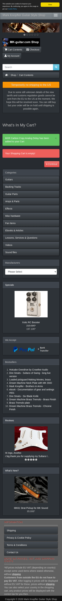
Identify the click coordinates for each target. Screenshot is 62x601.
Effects (8, 208)
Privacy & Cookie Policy (19, 537)
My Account (11, 55)
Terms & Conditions (17, 545)
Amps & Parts (12, 201)
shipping (16, 574)
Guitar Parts (11, 194)
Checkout (32, 49)
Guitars (9, 179)
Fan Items (10, 223)
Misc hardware (12, 216)
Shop (13, 75)
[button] (6, 27)
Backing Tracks (13, 186)
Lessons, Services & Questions (21, 237)
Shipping (11, 530)
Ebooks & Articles (14, 230)
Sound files (11, 252)
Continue (51, 164)
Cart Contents (13, 49)
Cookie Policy (12, 9)
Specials (9, 285)
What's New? (12, 470)
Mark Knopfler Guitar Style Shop (24, 15)
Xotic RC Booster (31, 322)
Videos (8, 245)
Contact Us (12, 552)
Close (50, 4)
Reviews (9, 420)
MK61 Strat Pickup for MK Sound (31, 508)
